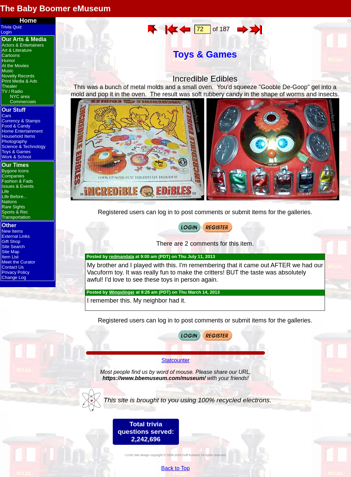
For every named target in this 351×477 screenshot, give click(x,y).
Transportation (16, 217)
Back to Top (175, 468)
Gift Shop (11, 241)
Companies (13, 176)
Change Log (14, 277)
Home (28, 20)
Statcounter (175, 360)
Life (5, 191)
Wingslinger (121, 292)
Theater (9, 86)
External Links (16, 236)
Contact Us (13, 267)
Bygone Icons (15, 170)
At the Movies (15, 65)
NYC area (19, 96)
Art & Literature (17, 50)
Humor (8, 60)
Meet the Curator (18, 262)
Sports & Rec (15, 212)
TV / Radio (12, 91)
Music (7, 70)
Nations (9, 201)
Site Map (10, 251)
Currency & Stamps (21, 120)
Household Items (18, 136)
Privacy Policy (15, 272)
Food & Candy (16, 126)
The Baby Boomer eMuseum (55, 8)
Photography (14, 141)
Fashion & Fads (17, 181)
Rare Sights (13, 206)
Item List (10, 256)
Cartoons (11, 55)
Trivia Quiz (11, 26)
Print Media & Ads (19, 81)
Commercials (23, 101)
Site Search (13, 246)
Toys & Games (16, 151)
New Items (12, 231)
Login (6, 32)
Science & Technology (24, 146)
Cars (6, 115)
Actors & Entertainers (23, 45)
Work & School (16, 156)
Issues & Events (18, 186)
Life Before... (14, 196)
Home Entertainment (22, 131)
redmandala (121, 256)
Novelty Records (18, 75)
